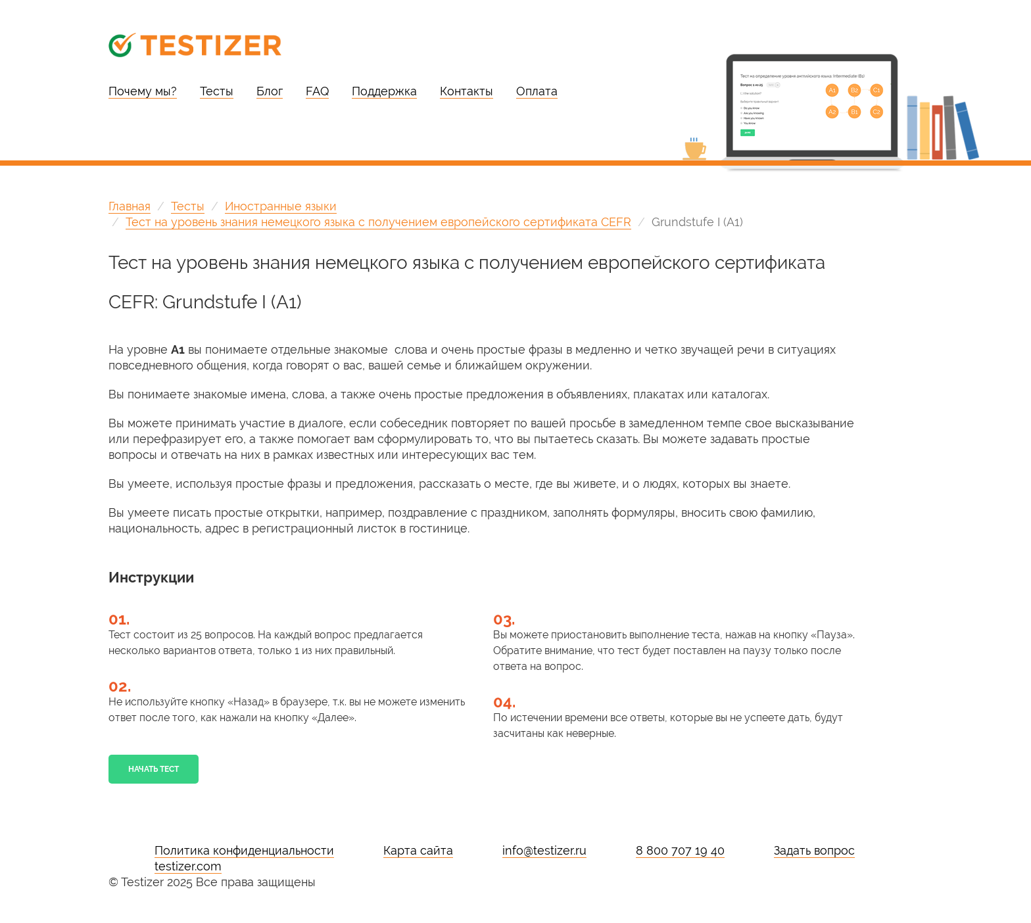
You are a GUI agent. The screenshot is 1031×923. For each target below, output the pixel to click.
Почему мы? (142, 91)
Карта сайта (418, 850)
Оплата (537, 91)
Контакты (466, 91)
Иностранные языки (281, 206)
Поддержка (384, 91)
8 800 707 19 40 (680, 850)
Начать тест (153, 769)
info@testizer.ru (544, 850)
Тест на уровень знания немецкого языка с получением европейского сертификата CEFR (378, 222)
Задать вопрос (814, 850)
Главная (129, 206)
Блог (269, 91)
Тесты (216, 91)
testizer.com (188, 866)
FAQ (317, 91)
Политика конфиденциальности (244, 850)
